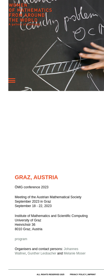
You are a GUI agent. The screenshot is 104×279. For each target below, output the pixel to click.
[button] (65, 135)
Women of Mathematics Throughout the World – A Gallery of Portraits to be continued (50, 18)
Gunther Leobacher (42, 253)
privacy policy (78, 274)
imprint (92, 274)
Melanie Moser (75, 253)
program (21, 239)
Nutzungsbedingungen (39, 165)
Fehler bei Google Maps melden (60, 165)
